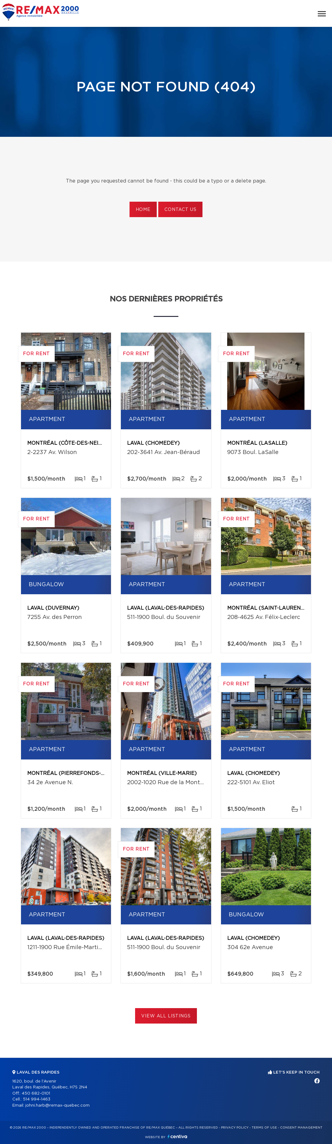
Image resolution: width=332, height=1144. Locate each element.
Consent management (301, 1127)
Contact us (180, 210)
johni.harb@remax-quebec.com (57, 1106)
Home (143, 210)
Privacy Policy (235, 1127)
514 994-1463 (36, 1099)
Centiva (177, 1136)
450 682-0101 (36, 1093)
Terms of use (264, 1127)
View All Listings (165, 1016)
